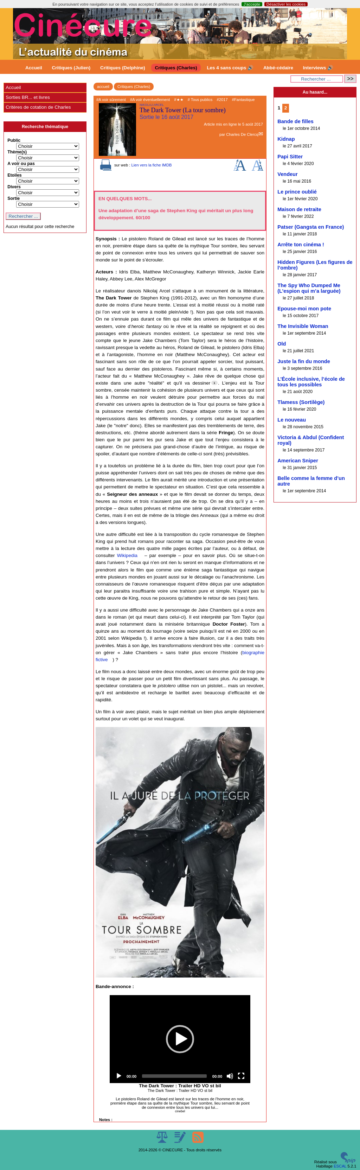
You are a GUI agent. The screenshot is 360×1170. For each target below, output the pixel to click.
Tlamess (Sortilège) (300, 402)
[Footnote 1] (214, 383)
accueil (103, 86)
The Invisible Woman (302, 326)
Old (281, 344)
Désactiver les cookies (286, 4)
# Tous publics (200, 99)
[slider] (174, 1076)
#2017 (222, 99)
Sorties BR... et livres (28, 97)
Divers (14, 186)
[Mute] (229, 1076)
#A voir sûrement (111, 99)
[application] (180, 1039)
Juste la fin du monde (303, 361)
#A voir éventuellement (150, 99)
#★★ (178, 99)
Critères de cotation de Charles (38, 107)
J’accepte (252, 4)
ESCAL (340, 1166)
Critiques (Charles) (176, 67)
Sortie (13, 198)
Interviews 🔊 (318, 67)
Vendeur (287, 174)
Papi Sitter (290, 156)
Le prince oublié (297, 192)
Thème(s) (17, 152)
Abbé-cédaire (278, 67)
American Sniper (297, 460)
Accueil (33, 67)
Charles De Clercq (242, 134)
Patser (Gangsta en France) (310, 227)
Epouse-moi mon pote (304, 308)
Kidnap (286, 139)
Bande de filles (295, 121)
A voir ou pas (21, 163)
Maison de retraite (299, 209)
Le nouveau (291, 420)
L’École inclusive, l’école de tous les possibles (311, 381)
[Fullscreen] (241, 1076)
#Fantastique (243, 99)
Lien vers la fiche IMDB (151, 165)
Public (13, 140)
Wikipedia (127, 555)
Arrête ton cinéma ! (300, 244)
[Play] (118, 1076)
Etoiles (14, 175)
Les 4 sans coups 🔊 (230, 67)
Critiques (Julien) (71, 67)
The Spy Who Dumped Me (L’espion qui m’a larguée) (308, 288)
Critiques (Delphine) (122, 67)
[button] (180, 1039)
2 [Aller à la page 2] (285, 107)
